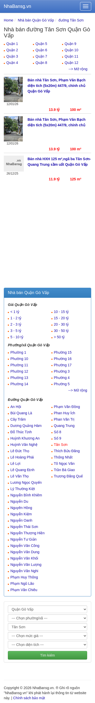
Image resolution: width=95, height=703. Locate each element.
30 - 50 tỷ (61, 331)
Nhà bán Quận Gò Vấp (36, 20)
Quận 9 (70, 44)
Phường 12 (19, 371)
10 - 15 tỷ (61, 312)
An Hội (15, 407)
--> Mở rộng (78, 69)
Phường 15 (63, 352)
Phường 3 (62, 371)
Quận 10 (71, 50)
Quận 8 (41, 63)
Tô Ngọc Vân (64, 464)
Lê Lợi (15, 464)
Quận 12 (71, 63)
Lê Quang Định (22, 470)
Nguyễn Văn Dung (25, 552)
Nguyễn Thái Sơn (24, 527)
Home (8, 20)
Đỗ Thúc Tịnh (21, 432)
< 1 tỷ (14, 312)
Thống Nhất (63, 457)
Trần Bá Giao (64, 470)
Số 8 (57, 432)
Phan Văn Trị (64, 419)
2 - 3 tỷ (15, 324)
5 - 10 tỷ (16, 337)
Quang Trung (64, 426)
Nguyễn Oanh (21, 520)
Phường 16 (63, 359)
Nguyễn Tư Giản (23, 539)
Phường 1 (18, 352)
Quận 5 (41, 44)
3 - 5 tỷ (15, 331)
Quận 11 (71, 56)
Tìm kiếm (47, 655)
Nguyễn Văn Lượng (26, 565)
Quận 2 (12, 50)
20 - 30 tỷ (61, 324)
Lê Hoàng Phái (22, 457)
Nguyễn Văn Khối (24, 558)
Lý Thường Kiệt (22, 489)
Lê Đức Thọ (19, 451)
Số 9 (57, 438)
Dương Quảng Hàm (26, 426)
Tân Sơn (61, 445)
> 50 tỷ (59, 337)
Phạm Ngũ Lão (22, 583)
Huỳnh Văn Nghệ (23, 445)
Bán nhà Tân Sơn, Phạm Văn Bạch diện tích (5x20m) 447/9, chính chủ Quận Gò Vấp (57, 85)
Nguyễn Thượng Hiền (27, 533)
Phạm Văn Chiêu (23, 590)
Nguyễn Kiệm (21, 514)
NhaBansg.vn (17, 6)
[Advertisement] (47, 237)
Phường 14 (19, 384)
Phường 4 (62, 378)
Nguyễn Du (19, 501)
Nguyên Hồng (21, 508)
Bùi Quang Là (21, 413)
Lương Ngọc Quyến (26, 482)
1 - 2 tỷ (15, 318)
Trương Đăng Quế (68, 476)
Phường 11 (19, 365)
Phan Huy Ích (64, 413)
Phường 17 (63, 365)
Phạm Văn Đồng (67, 407)
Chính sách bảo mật (29, 698)
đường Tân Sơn (71, 20)
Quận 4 (12, 63)
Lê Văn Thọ (19, 476)
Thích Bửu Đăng (67, 451)
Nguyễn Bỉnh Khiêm (26, 495)
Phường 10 (19, 359)
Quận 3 (12, 56)
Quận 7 (41, 56)
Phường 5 (62, 384)
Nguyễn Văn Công (25, 546)
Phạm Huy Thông (24, 577)
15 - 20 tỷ (61, 318)
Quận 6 (41, 50)
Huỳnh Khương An (25, 438)
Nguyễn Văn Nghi (24, 571)
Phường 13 (19, 378)
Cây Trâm (18, 419)
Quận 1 (12, 44)
